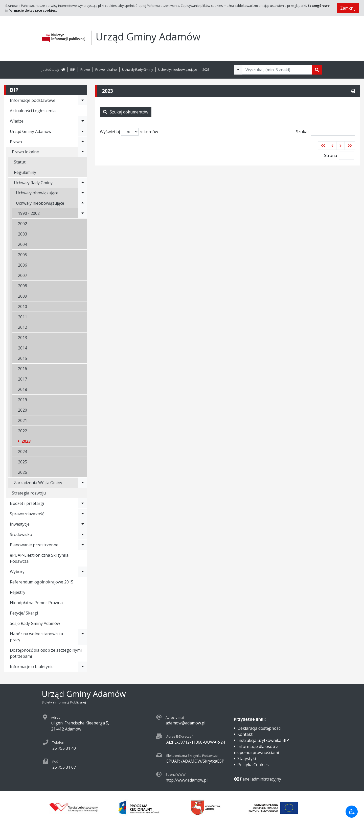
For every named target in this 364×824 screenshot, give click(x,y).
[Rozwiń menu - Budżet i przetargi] (82, 503)
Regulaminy (25, 172)
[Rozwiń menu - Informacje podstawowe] (82, 100)
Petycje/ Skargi (24, 613)
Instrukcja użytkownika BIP (263, 740)
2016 (22, 368)
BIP (72, 69)
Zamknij (347, 8)
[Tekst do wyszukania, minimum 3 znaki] (277, 70)
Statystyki (246, 758)
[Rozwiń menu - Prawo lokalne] (82, 152)
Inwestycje (20, 524)
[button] (323, 145)
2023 (206, 69)
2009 (22, 296)
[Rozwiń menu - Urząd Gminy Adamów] (82, 131)
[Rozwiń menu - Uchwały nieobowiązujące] (82, 203)
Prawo (85, 69)
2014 (22, 348)
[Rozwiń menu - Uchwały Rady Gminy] (82, 183)
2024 (22, 451)
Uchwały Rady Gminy (137, 69)
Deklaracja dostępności (259, 728)
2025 (22, 462)
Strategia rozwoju (29, 493)
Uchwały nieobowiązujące (177, 69)
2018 (22, 389)
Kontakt (245, 734)
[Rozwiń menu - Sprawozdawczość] (82, 514)
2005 (22, 254)
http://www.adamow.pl (187, 780)
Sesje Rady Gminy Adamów (35, 623)
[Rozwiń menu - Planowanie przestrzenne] (82, 545)
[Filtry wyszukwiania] (238, 70)
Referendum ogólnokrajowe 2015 (41, 582)
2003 (22, 234)
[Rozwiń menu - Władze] (82, 121)
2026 (22, 472)
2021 (22, 420)
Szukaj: (325, 132)
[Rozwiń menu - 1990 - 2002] (82, 213)
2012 (22, 327)
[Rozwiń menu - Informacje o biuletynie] (82, 667)
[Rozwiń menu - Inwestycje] (82, 524)
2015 (22, 358)
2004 (22, 244)
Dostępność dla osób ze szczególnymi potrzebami (46, 653)
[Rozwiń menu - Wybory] (82, 572)
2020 (22, 410)
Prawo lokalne (106, 69)
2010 (22, 306)
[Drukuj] (353, 91)
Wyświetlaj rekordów (129, 132)
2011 (22, 317)
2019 (22, 400)
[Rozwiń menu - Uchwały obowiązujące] (82, 193)
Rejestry (17, 592)
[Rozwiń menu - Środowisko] (82, 534)
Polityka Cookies (253, 764)
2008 (22, 286)
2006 (22, 265)
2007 (22, 275)
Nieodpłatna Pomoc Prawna (36, 602)
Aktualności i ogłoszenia (33, 110)
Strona (330, 155)
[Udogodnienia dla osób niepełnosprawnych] (352, 812)
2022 (22, 431)
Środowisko (21, 534)
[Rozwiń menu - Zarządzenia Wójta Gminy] (82, 483)
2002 (22, 223)
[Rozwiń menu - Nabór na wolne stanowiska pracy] (82, 637)
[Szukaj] (317, 70)
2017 (22, 379)
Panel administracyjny (257, 779)
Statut (20, 162)
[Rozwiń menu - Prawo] (82, 142)
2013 (22, 337)
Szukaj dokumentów (125, 112)
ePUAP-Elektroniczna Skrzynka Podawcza (39, 558)
